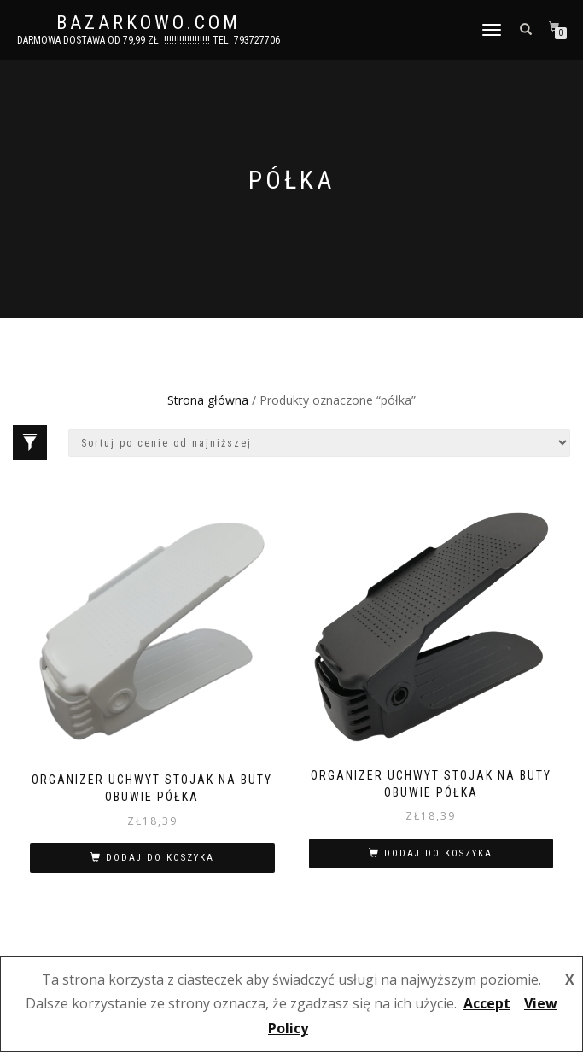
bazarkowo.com (148, 23)
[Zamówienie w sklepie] (319, 443)
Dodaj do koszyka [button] (160, 857)
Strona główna (207, 400)
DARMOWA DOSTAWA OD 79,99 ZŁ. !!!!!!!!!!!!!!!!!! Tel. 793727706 (148, 40)
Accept (486, 1003)
